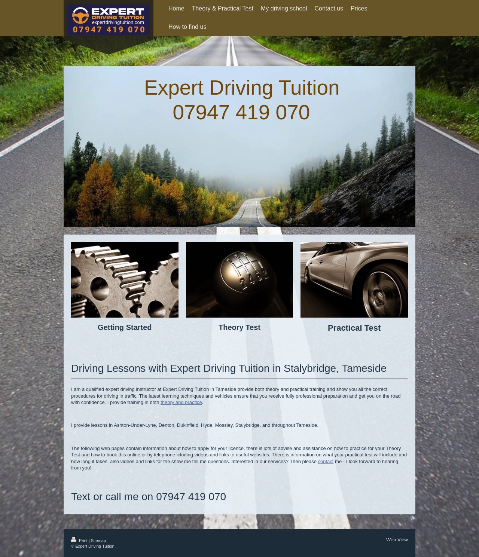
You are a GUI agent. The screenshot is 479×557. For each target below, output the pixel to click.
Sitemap (98, 540)
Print (80, 540)
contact (326, 461)
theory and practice (181, 402)
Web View (397, 539)
